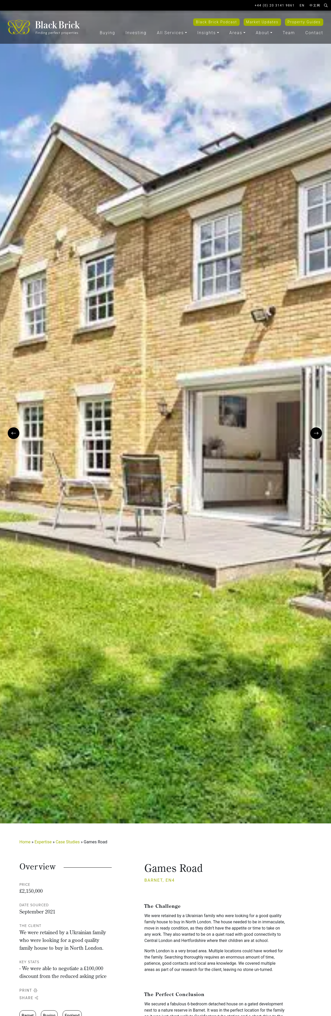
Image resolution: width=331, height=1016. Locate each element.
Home (25, 841)
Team (289, 32)
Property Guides (304, 22)
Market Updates (262, 22)
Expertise (43, 841)
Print (28, 990)
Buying (107, 32)
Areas (235, 32)
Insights (206, 32)
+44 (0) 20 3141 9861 (275, 5)
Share (29, 998)
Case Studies (68, 841)
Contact (314, 32)
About (262, 32)
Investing (135, 32)
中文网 (315, 5)
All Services (170, 32)
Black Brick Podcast (216, 22)
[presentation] (13, 433)
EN (302, 5)
